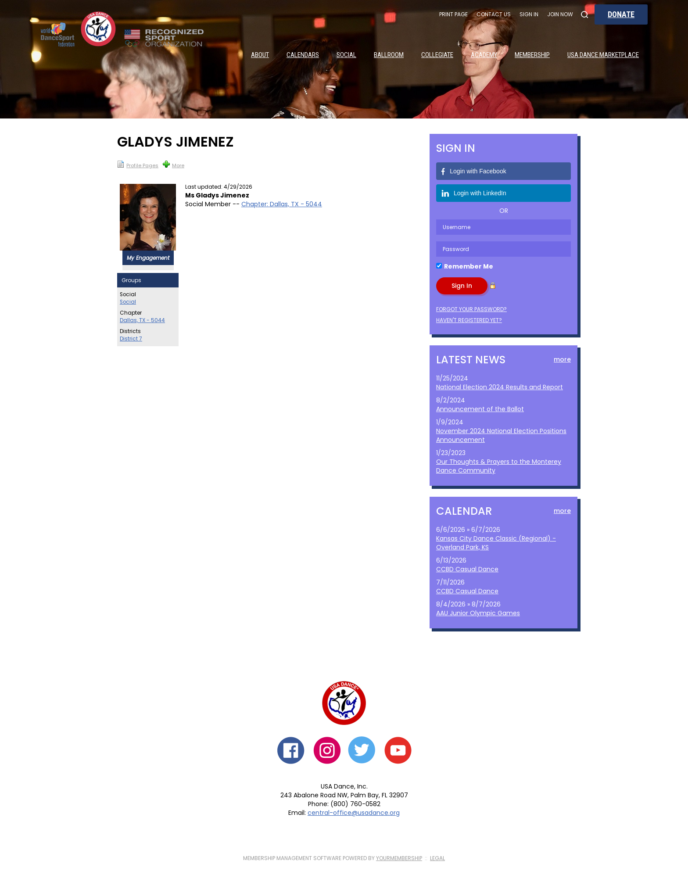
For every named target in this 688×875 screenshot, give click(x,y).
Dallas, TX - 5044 (142, 320)
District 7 (131, 338)
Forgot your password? (471, 309)
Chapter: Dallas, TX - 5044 (281, 204)
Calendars (303, 55)
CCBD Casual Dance (467, 569)
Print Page (453, 14)
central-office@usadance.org (354, 812)
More (173, 165)
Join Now (560, 14)
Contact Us (494, 14)
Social (346, 55)
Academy (484, 55)
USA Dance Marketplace (603, 55)
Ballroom (389, 55)
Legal (437, 858)
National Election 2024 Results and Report (499, 387)
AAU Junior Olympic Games (478, 613)
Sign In (529, 14)
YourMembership (399, 858)
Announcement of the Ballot (480, 409)
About (260, 55)
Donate (621, 14)
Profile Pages (137, 165)
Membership (532, 55)
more (562, 359)
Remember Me (468, 266)
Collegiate (437, 55)
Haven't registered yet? (469, 320)
